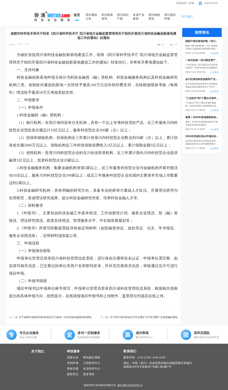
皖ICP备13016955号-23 (130, 385)
